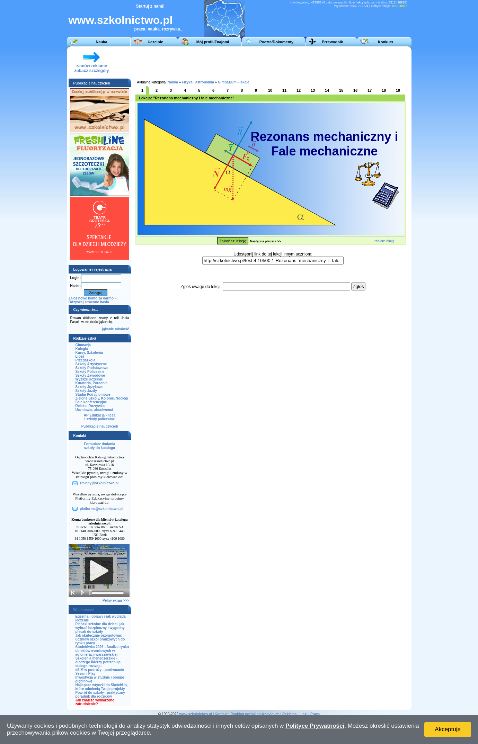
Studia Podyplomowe (93, 394)
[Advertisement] (281, 62)
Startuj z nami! (150, 6)
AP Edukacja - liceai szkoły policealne (100, 417)
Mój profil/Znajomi (212, 42)
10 (270, 90)
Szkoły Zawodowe (90, 375)
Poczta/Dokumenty (276, 42)
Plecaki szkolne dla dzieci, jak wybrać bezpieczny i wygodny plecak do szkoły (100, 628)
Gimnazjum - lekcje (233, 82)
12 (298, 90)
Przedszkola (86, 360)
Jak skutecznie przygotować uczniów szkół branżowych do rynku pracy (100, 639)
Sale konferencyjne (91, 402)
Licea (80, 356)
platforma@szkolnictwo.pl (101, 509)
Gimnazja (83, 345)
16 (355, 90)
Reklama (289, 714)
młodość (122, 329)
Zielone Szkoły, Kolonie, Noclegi (102, 398)
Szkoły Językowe (90, 387)
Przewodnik (332, 42)
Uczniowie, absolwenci (94, 410)
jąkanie (108, 329)
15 (341, 90)
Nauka (101, 42)
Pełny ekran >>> (116, 600)
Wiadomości (83, 610)
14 (327, 90)
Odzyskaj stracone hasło (89, 302)
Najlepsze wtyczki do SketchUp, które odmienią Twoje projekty (102, 687)
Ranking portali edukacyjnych (255, 714)
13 (313, 90)
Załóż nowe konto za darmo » (93, 298)
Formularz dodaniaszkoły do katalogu (99, 446)
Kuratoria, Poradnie (92, 383)
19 (398, 90)
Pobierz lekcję (383, 241)
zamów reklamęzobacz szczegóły (91, 66)
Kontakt (221, 714)
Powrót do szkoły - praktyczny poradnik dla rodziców (100, 694)
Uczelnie (155, 42)
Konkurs (385, 42)
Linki (303, 714)
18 (384, 90)
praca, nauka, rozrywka (157, 29)
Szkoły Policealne (90, 372)
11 (284, 90)
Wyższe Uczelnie (89, 379)
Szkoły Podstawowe (92, 368)
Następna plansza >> (265, 241)
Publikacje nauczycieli (99, 426)
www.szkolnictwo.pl (121, 20)
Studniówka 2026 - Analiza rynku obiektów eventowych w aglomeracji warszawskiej (102, 650)
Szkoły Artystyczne (91, 364)
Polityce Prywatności (314, 726)
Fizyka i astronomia (198, 82)
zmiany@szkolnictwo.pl (99, 483)
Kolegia (82, 349)
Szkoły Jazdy (86, 391)
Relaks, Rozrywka (90, 406)
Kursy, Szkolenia (89, 353)
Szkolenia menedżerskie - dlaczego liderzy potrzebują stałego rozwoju (98, 662)
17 (370, 90)
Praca (315, 714)
